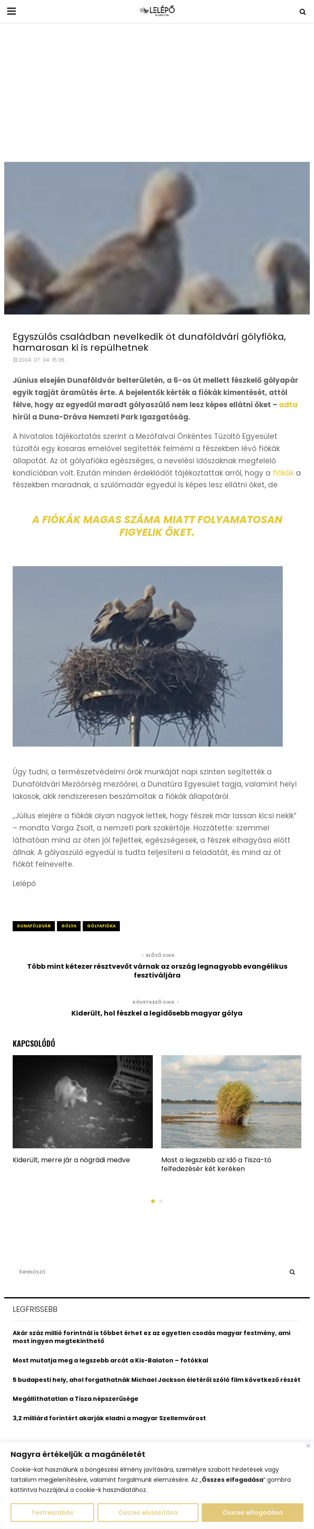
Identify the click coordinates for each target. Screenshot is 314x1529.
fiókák (283, 473)
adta (288, 405)
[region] (157, 1485)
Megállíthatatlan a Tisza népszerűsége (75, 1399)
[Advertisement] (157, 99)
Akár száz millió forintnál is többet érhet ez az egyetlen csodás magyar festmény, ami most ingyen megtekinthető (151, 1337)
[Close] (308, 1446)
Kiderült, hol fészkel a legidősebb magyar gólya (157, 1013)
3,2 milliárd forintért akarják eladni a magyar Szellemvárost (109, 1418)
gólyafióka (101, 926)
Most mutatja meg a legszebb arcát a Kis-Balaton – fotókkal (110, 1360)
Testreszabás (52, 1512)
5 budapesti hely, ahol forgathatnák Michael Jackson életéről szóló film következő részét (156, 1380)
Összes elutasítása (148, 1512)
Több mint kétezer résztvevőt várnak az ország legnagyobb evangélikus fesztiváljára (157, 971)
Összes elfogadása (252, 1512)
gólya (68, 926)
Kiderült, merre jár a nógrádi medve (71, 1160)
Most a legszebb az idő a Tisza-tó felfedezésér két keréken (216, 1164)
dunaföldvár (34, 926)
